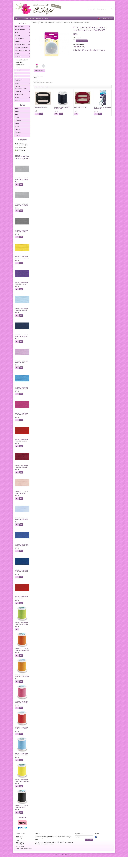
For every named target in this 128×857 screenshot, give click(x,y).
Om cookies (18, 129)
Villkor (20, 18)
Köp (21, 184)
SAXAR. (22, 97)
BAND (22, 32)
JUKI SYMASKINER (22, 26)
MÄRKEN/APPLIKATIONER (22, 50)
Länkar (17, 123)
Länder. (17, 108)
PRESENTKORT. (19, 94)
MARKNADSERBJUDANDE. (21, 47)
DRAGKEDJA (22, 91)
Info (17, 184)
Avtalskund (18, 132)
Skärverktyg (19, 62)
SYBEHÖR (22, 70)
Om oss (26, 18)
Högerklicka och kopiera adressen (43, 82)
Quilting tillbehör (19, 38)
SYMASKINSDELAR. (22, 29)
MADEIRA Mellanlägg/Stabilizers (21, 87)
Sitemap (17, 100)
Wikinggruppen (69, 855)
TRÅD (22, 76)
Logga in (17, 135)
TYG (22, 73)
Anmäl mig (89, 840)
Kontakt (47, 18)
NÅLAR (22, 53)
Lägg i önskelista (39, 70)
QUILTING (22, 56)
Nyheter (32, 18)
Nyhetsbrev (39, 18)
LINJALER (23, 67)
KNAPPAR (22, 41)
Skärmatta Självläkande (22, 60)
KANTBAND (22, 35)
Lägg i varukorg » (82, 41)
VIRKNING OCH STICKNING (22, 80)
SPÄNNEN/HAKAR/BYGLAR (22, 44)
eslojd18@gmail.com (20, 147)
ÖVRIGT (22, 84)
